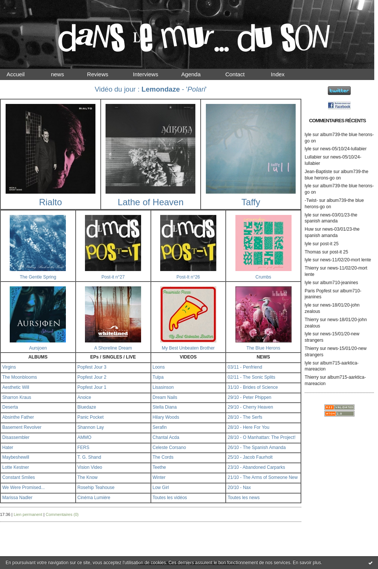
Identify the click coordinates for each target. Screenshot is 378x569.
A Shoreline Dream (113, 348)
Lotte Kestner (15, 467)
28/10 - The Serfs (245, 417)
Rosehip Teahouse (96, 487)
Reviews (104, 74)
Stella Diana (165, 407)
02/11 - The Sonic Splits (251, 377)
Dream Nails (165, 397)
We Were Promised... (23, 487)
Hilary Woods (166, 417)
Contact (241, 74)
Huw (309, 229)
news (64, 74)
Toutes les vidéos (170, 497)
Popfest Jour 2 (91, 377)
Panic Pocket (90, 417)
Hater (7, 447)
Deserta (10, 407)
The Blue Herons (263, 348)
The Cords (163, 457)
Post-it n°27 (113, 277)
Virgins (9, 367)
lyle (308, 134)
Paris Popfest (318, 290)
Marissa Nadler (17, 497)
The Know (87, 477)
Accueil (22, 74)
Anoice (84, 397)
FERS (83, 447)
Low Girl (161, 487)
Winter (159, 477)
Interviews (152, 74)
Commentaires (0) (62, 514)
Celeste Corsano (169, 447)
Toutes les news (243, 497)
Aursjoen (38, 348)
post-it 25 (329, 243)
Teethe (159, 467)
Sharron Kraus (16, 397)
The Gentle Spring (38, 277)
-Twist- (311, 200)
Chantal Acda (166, 437)
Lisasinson (163, 387)
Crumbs (263, 277)
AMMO (84, 437)
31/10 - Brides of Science (253, 387)
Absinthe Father (18, 417)
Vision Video (89, 467)
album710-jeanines (339, 282)
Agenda (197, 74)
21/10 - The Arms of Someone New (263, 477)
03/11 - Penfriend (245, 367)
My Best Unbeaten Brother (188, 348)
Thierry (311, 268)
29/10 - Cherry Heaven (250, 407)
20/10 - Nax (239, 487)
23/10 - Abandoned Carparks (256, 467)
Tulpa (158, 377)
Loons (159, 367)
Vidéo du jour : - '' (151, 89)
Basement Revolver (22, 427)
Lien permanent (28, 514)
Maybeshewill (15, 457)
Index (284, 74)
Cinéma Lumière (93, 497)
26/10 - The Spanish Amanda (257, 447)
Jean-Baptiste (318, 171)
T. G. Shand (89, 457)
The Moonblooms (19, 377)
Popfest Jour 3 (91, 367)
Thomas (313, 252)
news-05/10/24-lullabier (343, 148)
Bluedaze (86, 407)
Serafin (160, 427)
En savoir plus (307, 562)
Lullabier (313, 157)
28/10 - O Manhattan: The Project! (261, 437)
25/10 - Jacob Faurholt (250, 457)
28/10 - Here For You (248, 427)
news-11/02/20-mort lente (345, 259)
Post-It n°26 (188, 277)
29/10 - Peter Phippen (249, 397)
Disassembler (16, 437)
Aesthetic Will (15, 387)
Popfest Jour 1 (91, 387)
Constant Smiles (18, 477)
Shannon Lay (90, 427)
